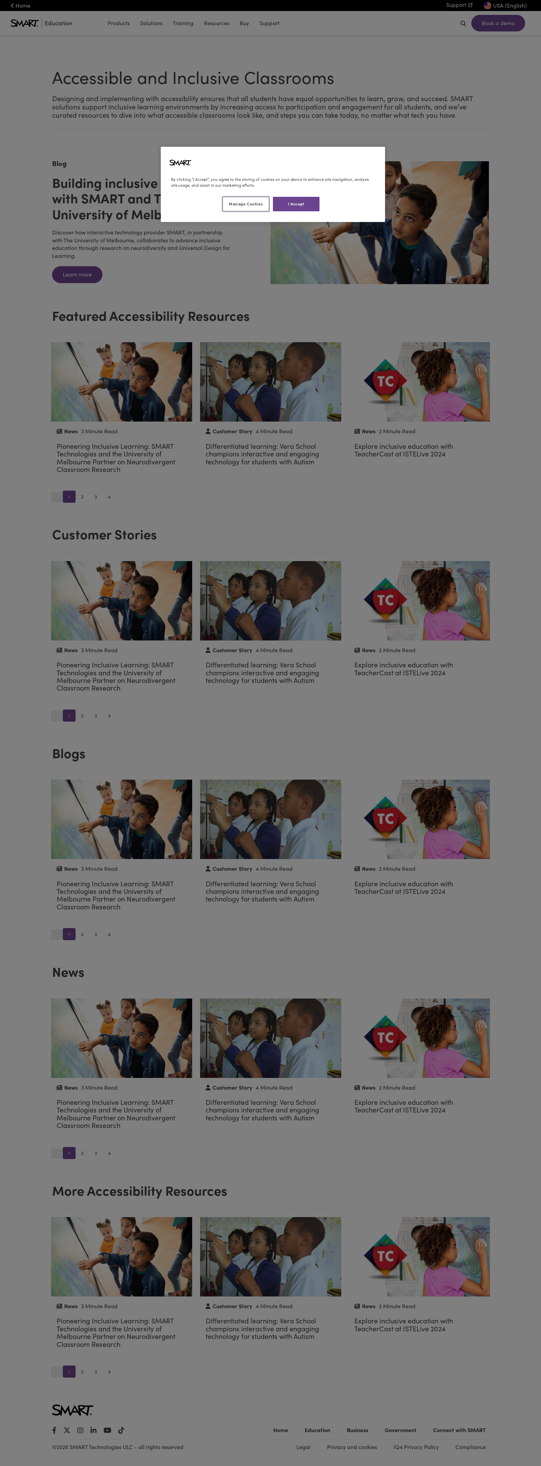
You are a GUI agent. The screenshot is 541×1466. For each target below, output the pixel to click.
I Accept (296, 203)
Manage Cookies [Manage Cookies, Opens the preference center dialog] (246, 203)
